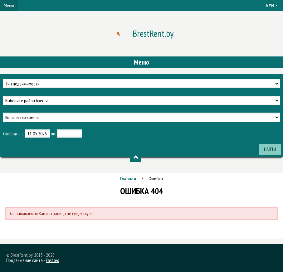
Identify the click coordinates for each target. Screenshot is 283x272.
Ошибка (156, 178)
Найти (270, 149)
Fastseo (52, 260)
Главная (128, 178)
